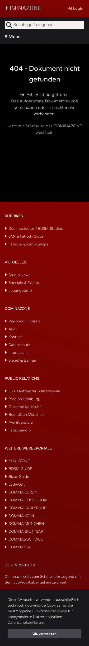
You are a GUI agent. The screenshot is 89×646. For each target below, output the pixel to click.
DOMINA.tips (20, 547)
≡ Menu (13, 36)
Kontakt (15, 337)
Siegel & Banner (22, 360)
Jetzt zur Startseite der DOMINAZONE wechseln (44, 129)
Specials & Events (24, 282)
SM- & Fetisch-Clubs (26, 236)
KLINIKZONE (19, 461)
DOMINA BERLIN (23, 492)
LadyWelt (17, 484)
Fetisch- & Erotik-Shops (28, 244)
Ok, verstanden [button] (44, 634)
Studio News (19, 275)
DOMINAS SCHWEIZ (26, 539)
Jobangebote (20, 290)
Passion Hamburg (24, 399)
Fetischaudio (20, 430)
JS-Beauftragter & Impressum (34, 391)
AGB (12, 329)
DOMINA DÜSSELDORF (28, 500)
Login (75, 8)
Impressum (18, 352)
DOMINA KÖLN (21, 515)
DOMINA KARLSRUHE (27, 508)
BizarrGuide (19, 476)
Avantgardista (21, 422)
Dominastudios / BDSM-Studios (36, 228)
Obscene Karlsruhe (25, 406)
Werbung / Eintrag (24, 321)
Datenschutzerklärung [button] (26, 622)
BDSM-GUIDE (20, 468)
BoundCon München (26, 414)
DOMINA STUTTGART (27, 531)
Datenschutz (19, 344)
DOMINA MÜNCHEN (26, 523)
